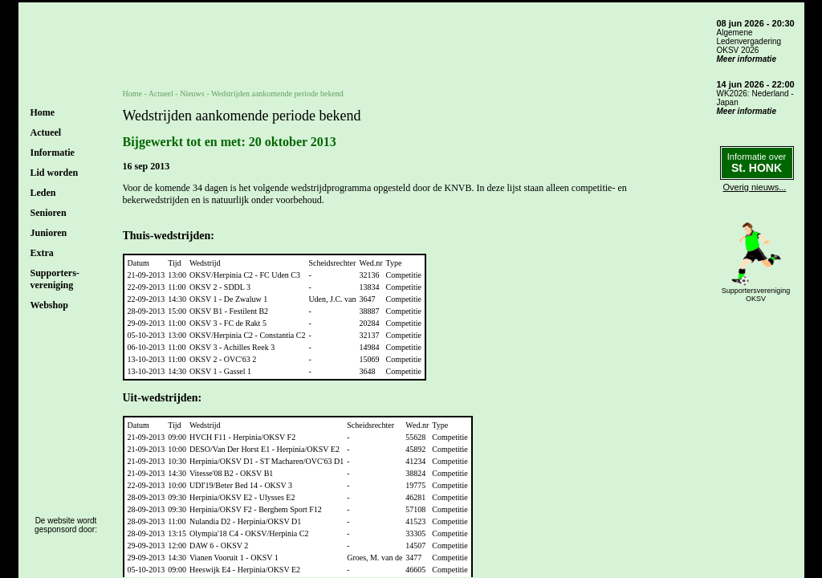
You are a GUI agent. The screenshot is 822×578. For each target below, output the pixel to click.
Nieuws (192, 93)
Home (43, 112)
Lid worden (55, 172)
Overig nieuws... (755, 187)
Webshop (49, 305)
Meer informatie (746, 59)
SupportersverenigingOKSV (756, 295)
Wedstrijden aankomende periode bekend (277, 93)
